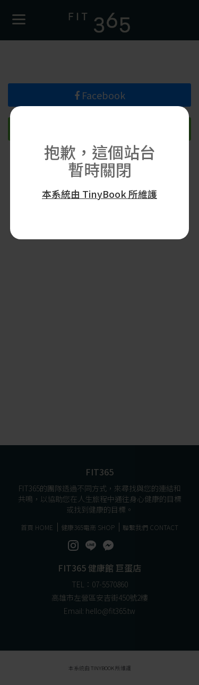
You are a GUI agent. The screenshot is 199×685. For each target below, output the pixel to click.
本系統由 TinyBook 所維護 (99, 194)
